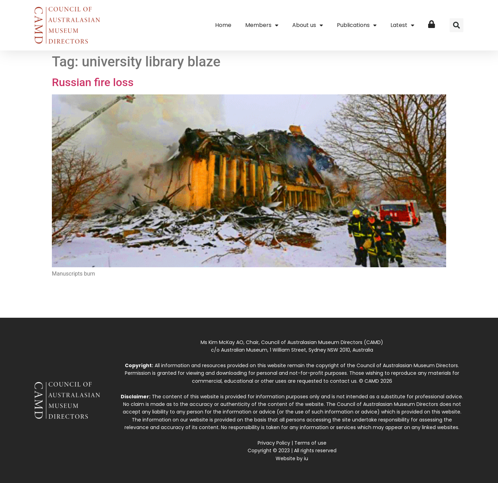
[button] (456, 25)
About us (307, 25)
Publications (357, 25)
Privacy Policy (274, 442)
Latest (402, 25)
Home (223, 25)
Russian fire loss (92, 82)
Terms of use (310, 442)
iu (306, 458)
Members (261, 25)
